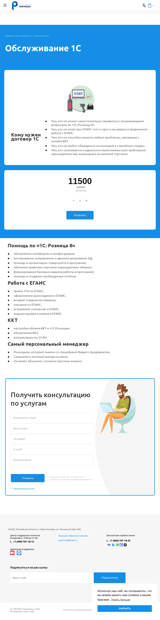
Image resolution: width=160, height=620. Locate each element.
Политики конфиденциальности (76, 479)
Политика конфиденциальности (80, 610)
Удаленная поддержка (22, 549)
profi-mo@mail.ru (67, 540)
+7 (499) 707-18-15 (23, 541)
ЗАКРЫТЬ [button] (125, 608)
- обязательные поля (22, 488)
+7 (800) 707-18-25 (120, 540)
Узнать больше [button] (120, 599)
